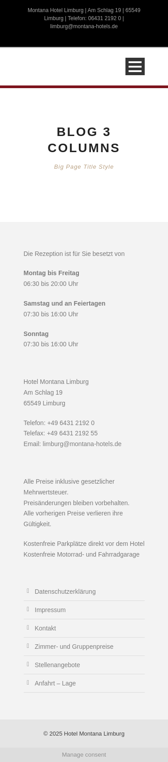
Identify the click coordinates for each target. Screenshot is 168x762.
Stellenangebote (57, 664)
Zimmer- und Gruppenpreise (74, 646)
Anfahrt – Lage (55, 683)
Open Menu (135, 66)
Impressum (50, 609)
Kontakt (45, 628)
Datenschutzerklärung (65, 591)
